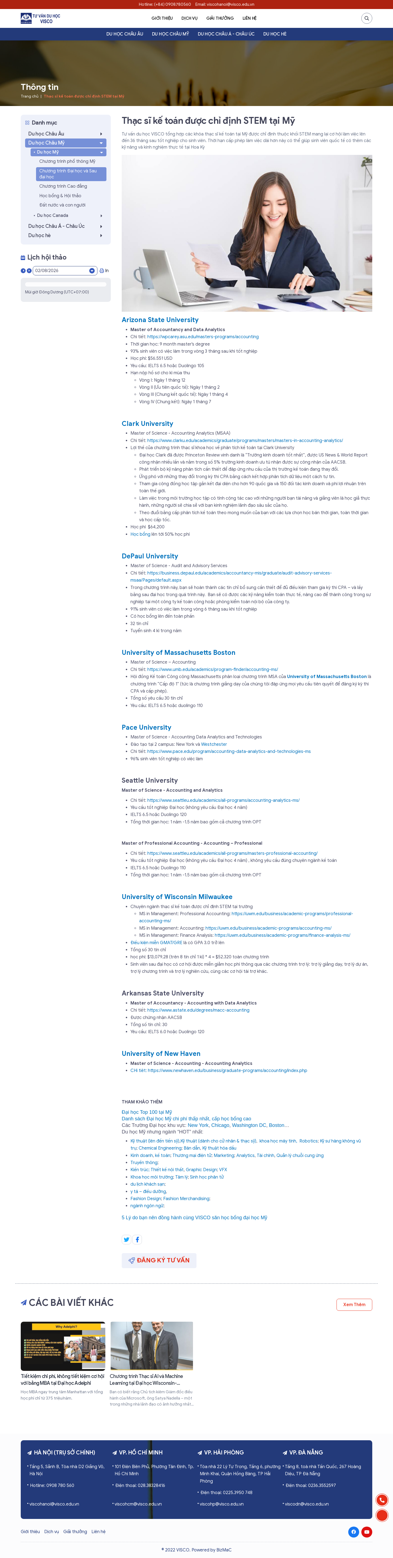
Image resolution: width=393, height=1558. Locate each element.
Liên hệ (250, 18)
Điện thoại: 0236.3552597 (310, 1485)
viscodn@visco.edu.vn (307, 1504)
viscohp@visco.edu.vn (222, 1504)
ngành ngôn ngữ (146, 1206)
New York (198, 1125)
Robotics (308, 1141)
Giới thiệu (162, 18)
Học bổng (140, 534)
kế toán (162, 1155)
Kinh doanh (141, 1155)
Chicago (220, 1125)
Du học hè (274, 34)
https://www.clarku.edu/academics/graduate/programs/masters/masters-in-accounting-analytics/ (245, 440)
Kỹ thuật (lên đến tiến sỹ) (154, 1141)
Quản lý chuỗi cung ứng (300, 1155)
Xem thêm (354, 1304)
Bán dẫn (192, 1148)
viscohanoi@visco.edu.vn (54, 1504)
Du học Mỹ (70, 152)
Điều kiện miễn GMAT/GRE (156, 943)
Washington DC (249, 1125)
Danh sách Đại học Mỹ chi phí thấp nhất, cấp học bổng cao (186, 1118)
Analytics (245, 1155)
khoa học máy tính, (278, 1141)
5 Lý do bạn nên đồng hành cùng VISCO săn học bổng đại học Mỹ (194, 1217)
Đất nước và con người (62, 205)
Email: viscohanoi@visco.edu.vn (224, 4)
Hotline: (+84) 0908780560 (165, 4)
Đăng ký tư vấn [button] (159, 1260)
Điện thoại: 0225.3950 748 (226, 1492)
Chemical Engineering (160, 1148)
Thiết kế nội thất (167, 1170)
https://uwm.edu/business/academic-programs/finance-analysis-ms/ (282, 935)
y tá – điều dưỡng (148, 1191)
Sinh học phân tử (207, 1177)
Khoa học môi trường (151, 1177)
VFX (223, 1170)
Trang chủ (29, 96)
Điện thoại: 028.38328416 (140, 1485)
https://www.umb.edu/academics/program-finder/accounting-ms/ (212, 669)
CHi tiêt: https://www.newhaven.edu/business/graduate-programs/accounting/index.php (218, 1070)
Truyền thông (143, 1162)
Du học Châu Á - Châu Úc (226, 34)
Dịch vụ (189, 18)
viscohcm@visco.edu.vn (138, 1504)
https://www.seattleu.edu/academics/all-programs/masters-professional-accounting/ (232, 853)
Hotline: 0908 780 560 (52, 1485)
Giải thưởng (220, 18)
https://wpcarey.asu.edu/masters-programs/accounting (203, 337)
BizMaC (224, 1550)
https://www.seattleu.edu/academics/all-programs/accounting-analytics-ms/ (223, 800)
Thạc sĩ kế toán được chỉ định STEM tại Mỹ (84, 96)
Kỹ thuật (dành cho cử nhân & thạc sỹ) (218, 1141)
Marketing (224, 1155)
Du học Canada (71, 216)
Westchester (214, 744)
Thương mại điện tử (192, 1155)
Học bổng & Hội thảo (60, 196)
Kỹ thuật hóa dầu (219, 1148)
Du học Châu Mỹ (170, 34)
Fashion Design (145, 1198)
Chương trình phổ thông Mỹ (67, 161)
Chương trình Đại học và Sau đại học (68, 174)
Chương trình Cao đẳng (63, 186)
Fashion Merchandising (186, 1198)
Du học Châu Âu (124, 34)
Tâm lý (181, 1177)
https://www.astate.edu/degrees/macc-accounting (198, 1010)
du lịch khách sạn (147, 1184)
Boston (276, 1125)
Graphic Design (201, 1170)
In (104, 270)
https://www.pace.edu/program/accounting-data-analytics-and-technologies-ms (229, 751)
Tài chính (265, 1155)
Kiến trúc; (140, 1170)
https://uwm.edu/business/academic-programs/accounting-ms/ (269, 928)
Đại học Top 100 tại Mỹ (147, 1112)
